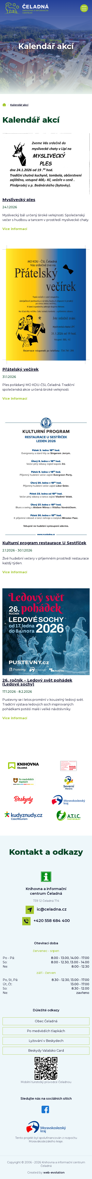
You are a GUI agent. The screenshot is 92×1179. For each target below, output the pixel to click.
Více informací (14, 229)
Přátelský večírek (20, 369)
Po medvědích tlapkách (46, 1031)
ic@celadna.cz (52, 909)
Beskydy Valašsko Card (46, 1050)
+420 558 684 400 (51, 920)
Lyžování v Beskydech (46, 1041)
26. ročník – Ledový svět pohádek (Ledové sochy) (37, 682)
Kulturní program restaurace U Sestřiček (44, 543)
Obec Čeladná (46, 1021)
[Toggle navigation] (84, 8)
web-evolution (54, 1172)
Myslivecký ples (18, 199)
